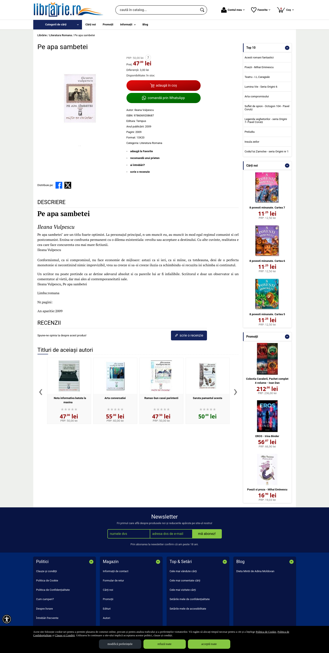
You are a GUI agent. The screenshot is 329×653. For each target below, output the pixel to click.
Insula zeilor (251, 141)
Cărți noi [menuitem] (90, 24)
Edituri (107, 608)
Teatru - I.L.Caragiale (257, 77)
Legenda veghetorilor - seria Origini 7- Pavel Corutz (265, 120)
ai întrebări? (137, 165)
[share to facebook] (59, 185)
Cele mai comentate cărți (185, 580)
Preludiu (249, 131)
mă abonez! (207, 534)
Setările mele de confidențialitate (190, 599)
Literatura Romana (151, 143)
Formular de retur (113, 580)
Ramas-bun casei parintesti (161, 398)
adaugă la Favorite (141, 151)
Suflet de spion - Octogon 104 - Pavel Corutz (266, 108)
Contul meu (233, 10)
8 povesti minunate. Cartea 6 (267, 260)
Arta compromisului (256, 96)
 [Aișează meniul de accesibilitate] (6, 619)
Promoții (108, 599)
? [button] (148, 57)
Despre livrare (44, 608)
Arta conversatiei (115, 398)
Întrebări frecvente (47, 618)
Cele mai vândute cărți (183, 571)
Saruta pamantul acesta (207, 398)
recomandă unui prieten (145, 158)
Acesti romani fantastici (258, 57)
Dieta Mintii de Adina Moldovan (255, 571)
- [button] (287, 48)
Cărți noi (108, 589)
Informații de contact (116, 571)
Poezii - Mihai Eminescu (258, 67)
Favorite (260, 10)
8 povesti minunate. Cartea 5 (267, 314)
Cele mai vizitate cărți (183, 589)
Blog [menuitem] (145, 24)
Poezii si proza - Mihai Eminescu (267, 489)
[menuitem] (57, 24)
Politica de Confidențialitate (53, 589)
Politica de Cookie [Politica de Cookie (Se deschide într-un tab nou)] (266, 631)
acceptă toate (209, 644)
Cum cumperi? (45, 599)
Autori (106, 618)
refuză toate (165, 644)
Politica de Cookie (47, 580)
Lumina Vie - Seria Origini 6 (260, 86)
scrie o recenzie (140, 171)
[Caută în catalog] (202, 10)
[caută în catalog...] (156, 10)
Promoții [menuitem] (108, 24)
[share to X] (67, 185)
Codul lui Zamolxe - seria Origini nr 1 (266, 151)
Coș (285, 10)
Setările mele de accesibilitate (188, 608)
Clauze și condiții (46, 571)
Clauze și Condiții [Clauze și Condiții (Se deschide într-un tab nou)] (65, 635)
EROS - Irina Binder (267, 436)
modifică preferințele (120, 644)
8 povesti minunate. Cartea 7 (267, 207)
